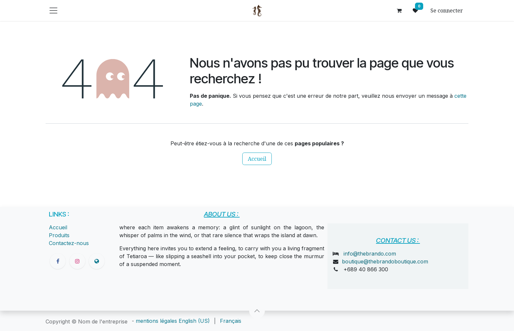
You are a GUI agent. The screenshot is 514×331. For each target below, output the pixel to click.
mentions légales (156, 321)
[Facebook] (58, 261)
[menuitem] (194, 321)
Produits (59, 235)
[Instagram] (77, 261)
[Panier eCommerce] (399, 10)
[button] (257, 311)
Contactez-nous (69, 243)
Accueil (257, 158)
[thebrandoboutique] (97, 261)
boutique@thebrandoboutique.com (385, 261)
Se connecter (446, 10)
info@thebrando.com (370, 253)
